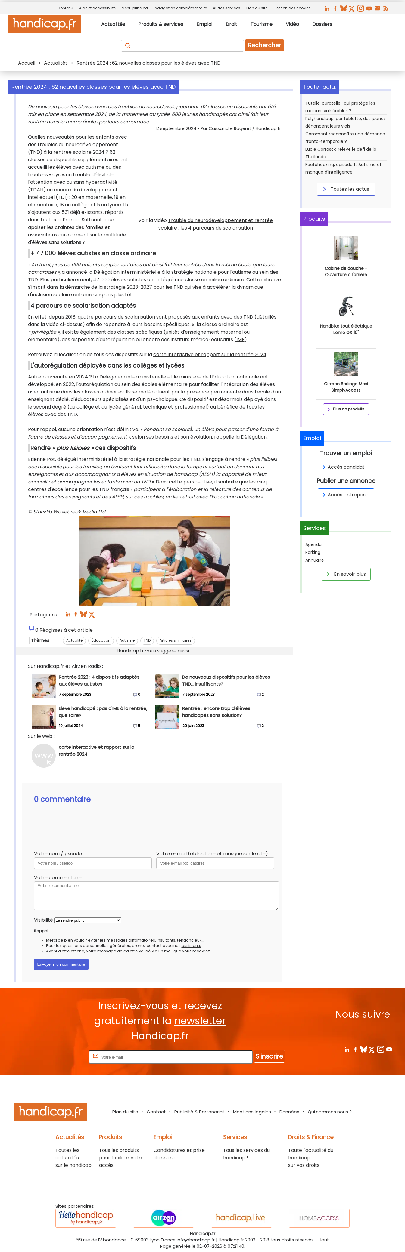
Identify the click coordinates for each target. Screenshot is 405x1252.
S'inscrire (269, 1056)
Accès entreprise (344, 494)
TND (35, 152)
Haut (324, 1240)
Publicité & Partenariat (199, 1112)
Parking (312, 552)
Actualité (74, 640)
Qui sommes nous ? (330, 1112)
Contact (156, 1112)
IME (240, 339)
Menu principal (135, 8)
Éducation (101, 640)
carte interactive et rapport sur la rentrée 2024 (209, 354)
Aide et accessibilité (97, 8)
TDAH (36, 189)
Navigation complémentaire (181, 8)
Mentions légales (252, 1112)
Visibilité (43, 920)
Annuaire (314, 560)
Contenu (65, 8)
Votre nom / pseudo (58, 853)
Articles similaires (176, 640)
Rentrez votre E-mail (63, 1056)
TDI (62, 197)
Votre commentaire (58, 877)
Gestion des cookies (291, 8)
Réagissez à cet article (66, 630)
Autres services (226, 8)
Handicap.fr (231, 1240)
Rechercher (264, 45)
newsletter (200, 1021)
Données (289, 1112)
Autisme (127, 640)
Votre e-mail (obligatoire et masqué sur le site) (212, 853)
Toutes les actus (345, 189)
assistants (191, 945)
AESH (207, 474)
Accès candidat (342, 467)
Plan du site (256, 8)
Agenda (313, 544)
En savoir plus (345, 574)
